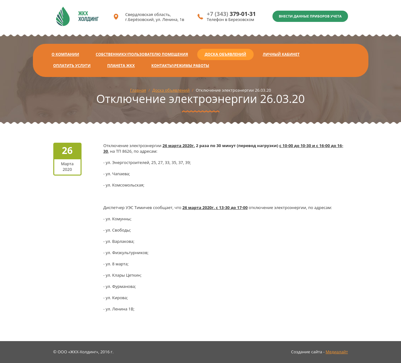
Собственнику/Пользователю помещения (142, 54)
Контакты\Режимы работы (180, 65)
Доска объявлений (225, 54)
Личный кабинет (281, 54)
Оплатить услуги (72, 65)
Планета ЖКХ (121, 65)
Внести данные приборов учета (310, 16)
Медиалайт (337, 352)
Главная (138, 90)
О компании (65, 54)
